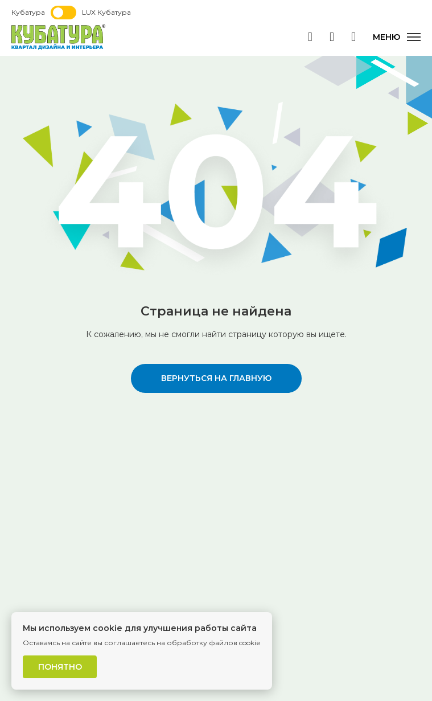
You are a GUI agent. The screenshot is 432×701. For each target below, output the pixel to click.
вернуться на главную (216, 378)
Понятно (60, 667)
